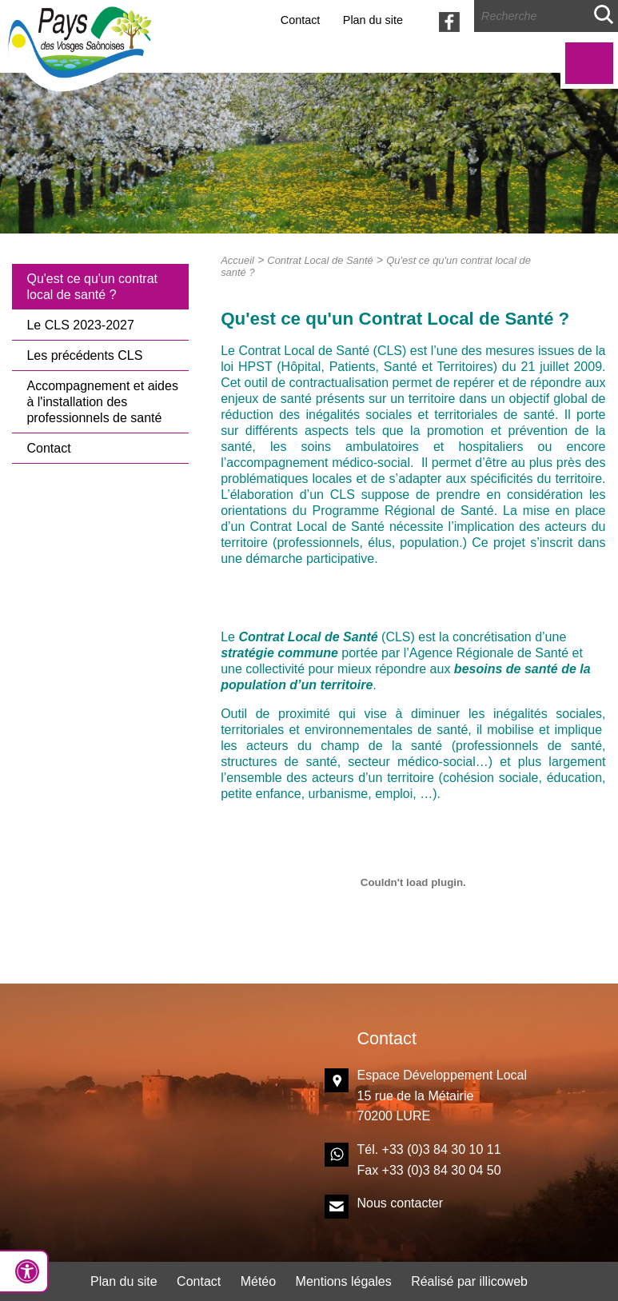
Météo (258, 1281)
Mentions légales (344, 1281)
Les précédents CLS (84, 355)
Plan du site (373, 20)
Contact (301, 20)
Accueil (237, 260)
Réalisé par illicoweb (469, 1281)
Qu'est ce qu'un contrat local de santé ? (91, 286)
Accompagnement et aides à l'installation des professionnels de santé (101, 402)
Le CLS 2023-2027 (80, 325)
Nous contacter (400, 1203)
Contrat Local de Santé (320, 260)
